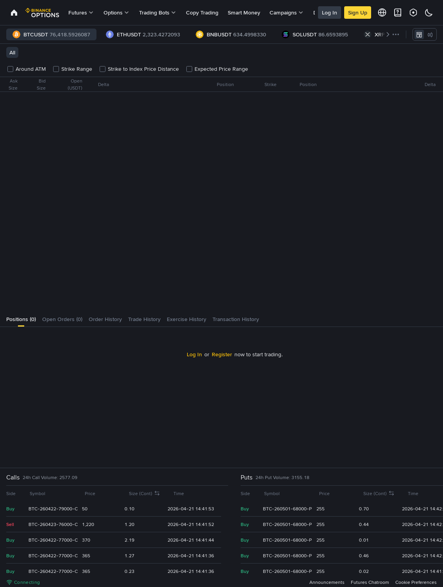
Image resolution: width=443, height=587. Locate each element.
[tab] (21, 319)
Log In (329, 12)
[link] (14, 12)
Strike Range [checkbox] (73, 68)
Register (209, 354)
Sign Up (357, 12)
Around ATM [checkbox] (26, 68)
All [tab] (12, 52)
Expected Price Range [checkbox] (217, 68)
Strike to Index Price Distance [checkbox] (139, 68)
